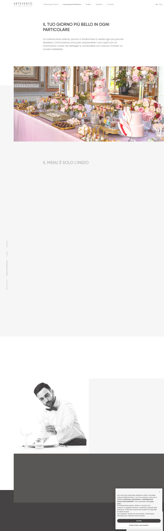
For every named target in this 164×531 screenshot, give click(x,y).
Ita (157, 4)
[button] (159, 491)
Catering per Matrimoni (72, 4)
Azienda (99, 4)
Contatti (110, 4)
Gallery (88, 4)
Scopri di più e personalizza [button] (139, 525)
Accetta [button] (139, 521)
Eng (160, 4)
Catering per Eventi (50, 4)
